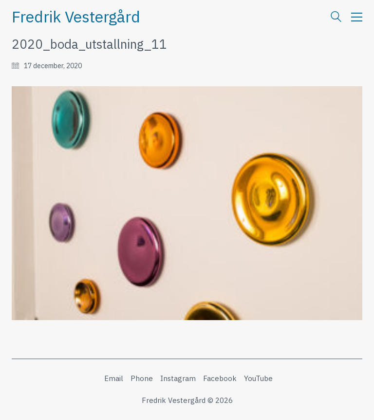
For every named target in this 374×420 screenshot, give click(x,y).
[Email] (113, 378)
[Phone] (142, 378)
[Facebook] (220, 378)
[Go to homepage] (76, 16)
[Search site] (336, 17)
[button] (356, 17)
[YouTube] (258, 378)
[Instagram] (178, 378)
